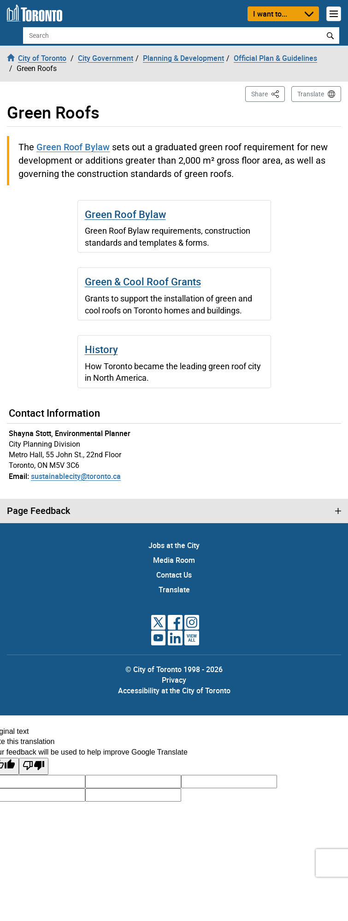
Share (268, 93)
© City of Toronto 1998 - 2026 (174, 669)
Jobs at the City (174, 545)
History (101, 349)
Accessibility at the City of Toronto (174, 690)
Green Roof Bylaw (73, 147)
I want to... (270, 14)
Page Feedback (38, 510)
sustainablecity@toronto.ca (76, 476)
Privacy (174, 680)
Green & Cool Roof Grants (143, 281)
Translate (310, 94)
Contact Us (174, 575)
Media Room (174, 560)
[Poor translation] (33, 766)
